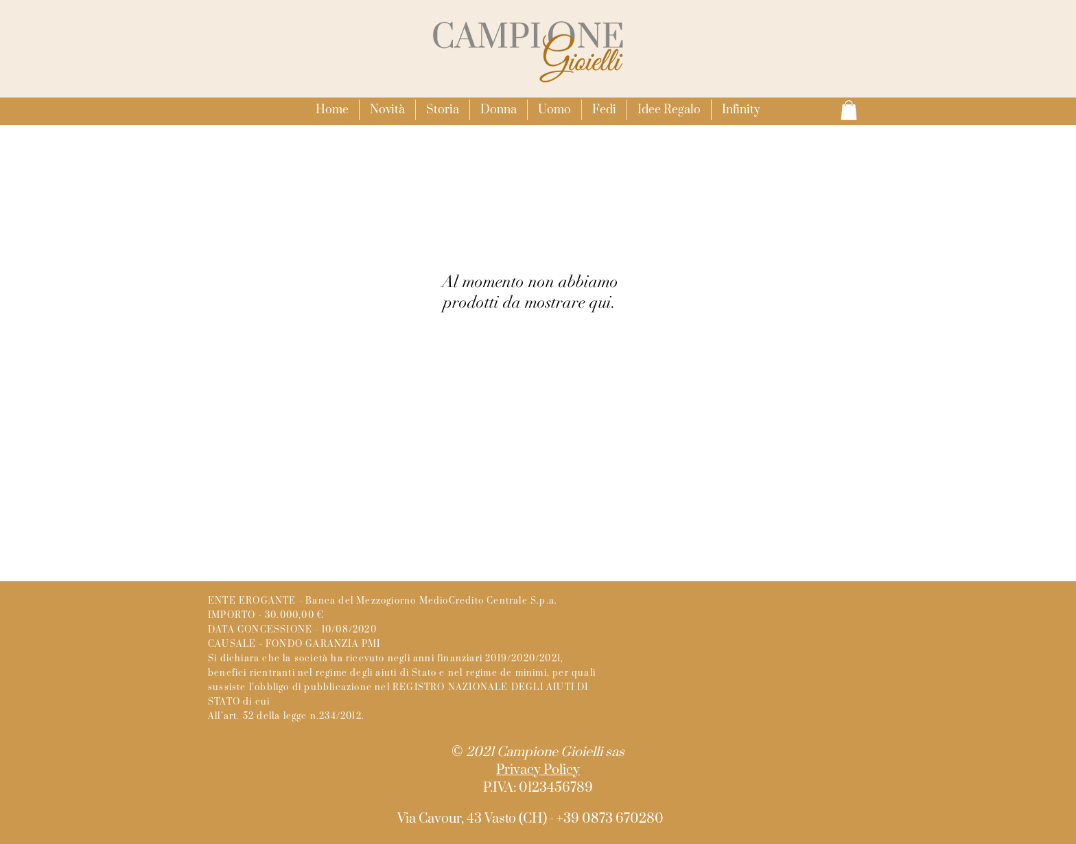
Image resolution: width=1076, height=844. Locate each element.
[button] (498, 110)
